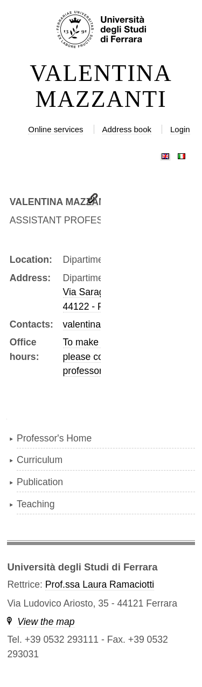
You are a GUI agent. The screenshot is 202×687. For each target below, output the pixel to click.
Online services (55, 129)
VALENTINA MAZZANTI (101, 86)
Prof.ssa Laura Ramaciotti (99, 584)
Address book (126, 129)
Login (180, 129)
